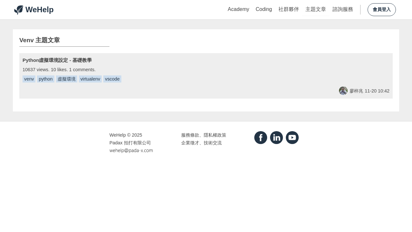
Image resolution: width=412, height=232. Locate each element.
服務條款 (190, 135)
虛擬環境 (67, 79)
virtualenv (90, 79)
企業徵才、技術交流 (201, 142)
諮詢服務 (342, 9)
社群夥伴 (288, 9)
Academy (238, 9)
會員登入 (382, 9)
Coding (264, 9)
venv (29, 79)
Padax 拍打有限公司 (130, 142)
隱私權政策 (215, 135)
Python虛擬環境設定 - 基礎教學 (57, 60)
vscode (112, 79)
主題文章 (315, 9)
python (45, 79)
